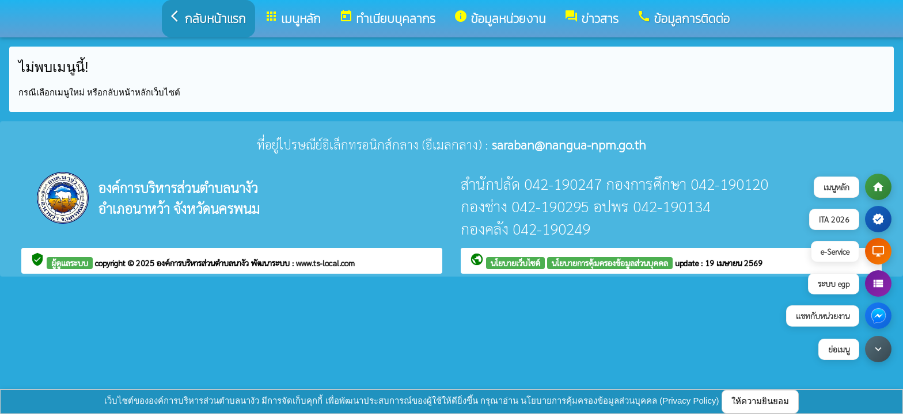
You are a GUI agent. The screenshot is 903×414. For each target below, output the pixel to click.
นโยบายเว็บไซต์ (515, 263)
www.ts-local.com (325, 263)
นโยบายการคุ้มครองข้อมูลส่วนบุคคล (610, 263)
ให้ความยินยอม (760, 401)
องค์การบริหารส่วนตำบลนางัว (204, 263)
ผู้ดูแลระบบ (69, 263)
